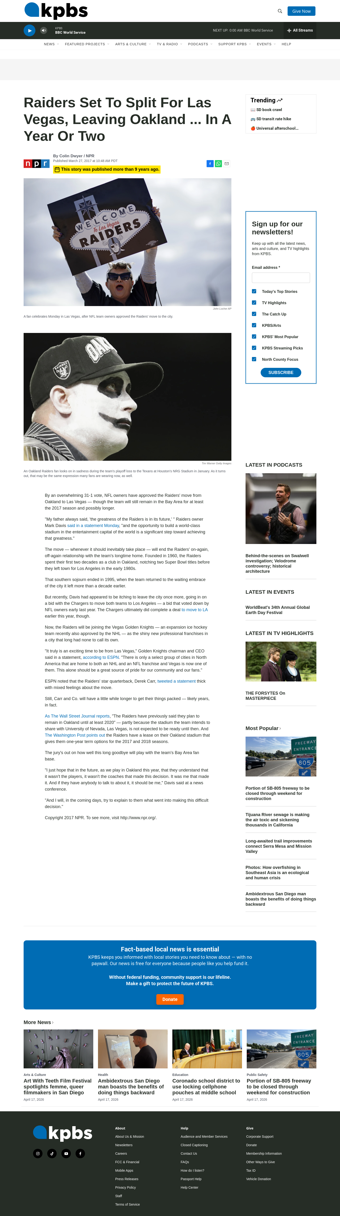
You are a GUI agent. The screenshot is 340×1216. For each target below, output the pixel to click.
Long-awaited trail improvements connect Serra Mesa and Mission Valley (279, 846)
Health (103, 1075)
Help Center (189, 1187)
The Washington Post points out (75, 735)
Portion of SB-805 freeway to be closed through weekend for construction (278, 793)
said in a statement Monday (93, 525)
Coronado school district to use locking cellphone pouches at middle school (206, 1087)
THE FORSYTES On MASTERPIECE (265, 696)
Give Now (302, 12)
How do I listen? (192, 1170)
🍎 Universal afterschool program (273, 130)
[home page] (55, 12)
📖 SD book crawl (266, 109)
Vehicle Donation (258, 1179)
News (49, 49)
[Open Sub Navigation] (58, 49)
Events (264, 49)
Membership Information (264, 1153)
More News (39, 1022)
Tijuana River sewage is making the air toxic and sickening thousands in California (278, 819)
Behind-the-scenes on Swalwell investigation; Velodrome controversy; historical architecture (277, 563)
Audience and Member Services (204, 1136)
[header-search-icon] (280, 12)
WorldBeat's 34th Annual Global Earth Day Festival (278, 610)
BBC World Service (70, 36)
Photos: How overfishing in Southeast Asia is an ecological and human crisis (277, 872)
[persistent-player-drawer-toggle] (300, 34)
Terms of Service (127, 1204)
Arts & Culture (131, 49)
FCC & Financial (127, 1162)
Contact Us (189, 1153)
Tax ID (251, 1170)
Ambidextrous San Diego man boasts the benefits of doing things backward (281, 899)
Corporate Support (259, 1136)
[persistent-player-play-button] (29, 34)
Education (180, 1075)
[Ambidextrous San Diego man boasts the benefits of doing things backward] (133, 1048)
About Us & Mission (129, 1136)
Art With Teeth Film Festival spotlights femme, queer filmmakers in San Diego (58, 1087)
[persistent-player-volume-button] (44, 34)
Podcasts (198, 49)
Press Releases (126, 1179)
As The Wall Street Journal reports (77, 716)
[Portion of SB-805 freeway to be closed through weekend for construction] (281, 1048)
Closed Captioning (194, 1145)
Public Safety (257, 1075)
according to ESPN (101, 657)
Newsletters (123, 1145)
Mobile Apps (124, 1170)
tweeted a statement (176, 681)
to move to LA (195, 609)
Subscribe (280, 372)
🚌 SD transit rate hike (271, 118)
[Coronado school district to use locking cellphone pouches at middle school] (207, 1048)
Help (286, 49)
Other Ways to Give (260, 1162)
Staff (118, 1196)
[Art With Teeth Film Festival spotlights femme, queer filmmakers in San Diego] (58, 1048)
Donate (170, 999)
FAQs (185, 1162)
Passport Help (191, 1179)
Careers (121, 1153)
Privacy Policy (125, 1187)
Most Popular (264, 728)
